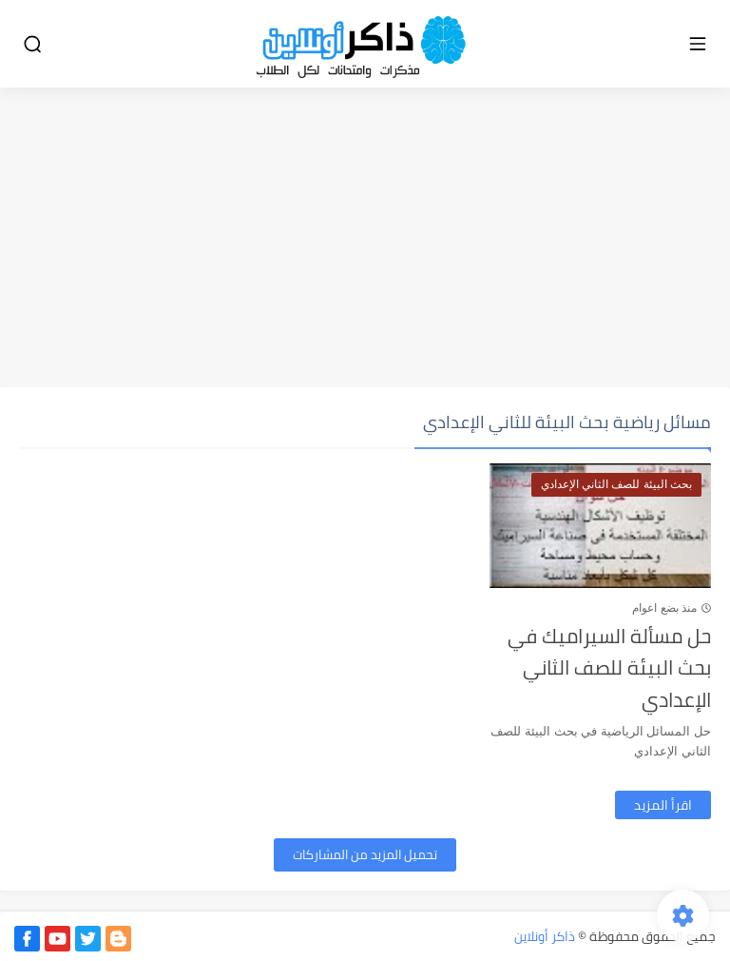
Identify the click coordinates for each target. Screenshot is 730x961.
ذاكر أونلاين (544, 936)
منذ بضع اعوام (664, 608)
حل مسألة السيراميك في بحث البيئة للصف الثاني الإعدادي (609, 668)
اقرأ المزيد (663, 805)
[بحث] (32, 44)
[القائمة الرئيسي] (697, 44)
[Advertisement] (365, 240)
